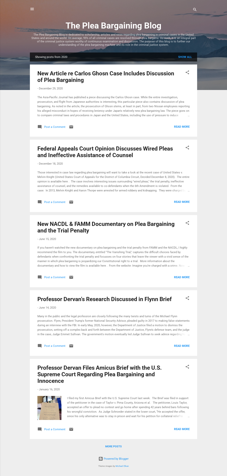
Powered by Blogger (113, 458)
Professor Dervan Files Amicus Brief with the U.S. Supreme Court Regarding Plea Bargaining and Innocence (99, 374)
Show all (185, 57)
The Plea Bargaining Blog (113, 26)
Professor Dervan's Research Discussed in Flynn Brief (104, 299)
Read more (182, 126)
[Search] (195, 10)
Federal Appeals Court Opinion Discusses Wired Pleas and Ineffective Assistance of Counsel (105, 151)
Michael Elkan (122, 466)
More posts (113, 446)
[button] (187, 73)
